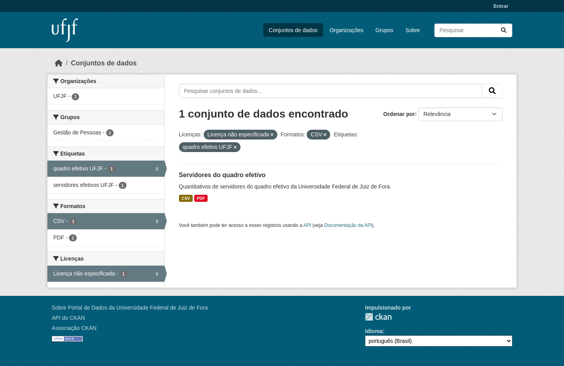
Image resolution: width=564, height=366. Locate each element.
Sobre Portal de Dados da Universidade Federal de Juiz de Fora (130, 307)
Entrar (501, 6)
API (307, 225)
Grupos (385, 30)
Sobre (412, 30)
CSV (185, 198)
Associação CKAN (74, 328)
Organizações (346, 30)
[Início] (59, 63)
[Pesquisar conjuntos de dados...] (473, 30)
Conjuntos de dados (293, 30)
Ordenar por (399, 114)
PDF (201, 198)
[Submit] (504, 30)
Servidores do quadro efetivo (222, 175)
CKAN (378, 317)
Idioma (374, 331)
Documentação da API (348, 225)
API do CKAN (68, 318)
